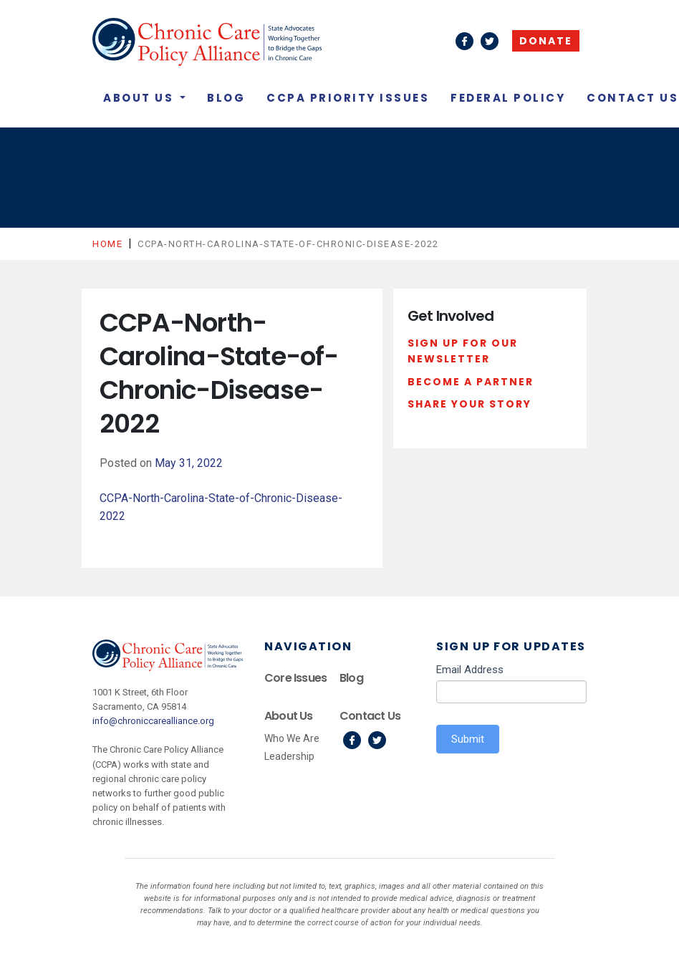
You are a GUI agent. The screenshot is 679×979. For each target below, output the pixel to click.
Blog (226, 97)
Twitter (377, 740)
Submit (467, 739)
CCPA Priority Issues (347, 97)
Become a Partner (471, 382)
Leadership (289, 756)
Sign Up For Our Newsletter (463, 351)
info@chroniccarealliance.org (153, 720)
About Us (140, 97)
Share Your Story (469, 404)
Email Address (470, 669)
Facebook (352, 740)
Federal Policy (508, 97)
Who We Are (291, 738)
